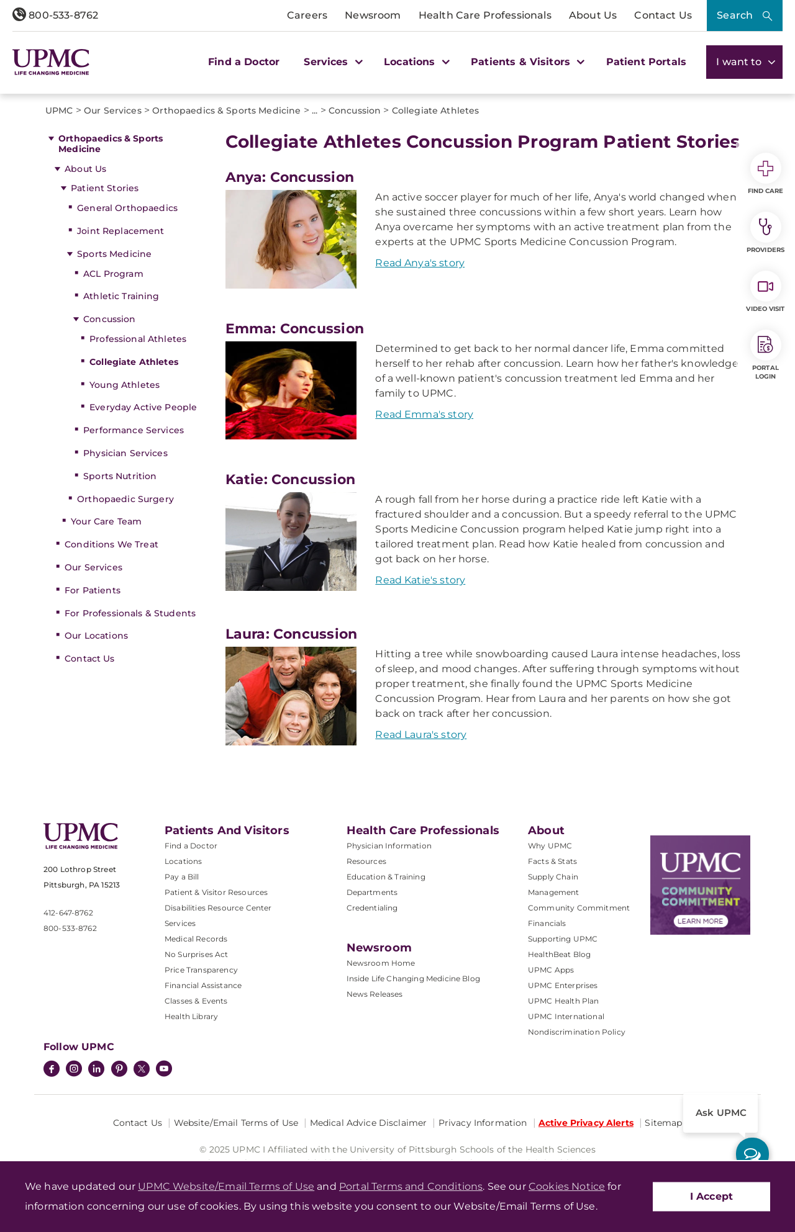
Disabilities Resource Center (218, 907)
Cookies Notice (567, 1186)
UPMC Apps (551, 969)
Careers (307, 15)
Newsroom (373, 15)
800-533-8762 (55, 15)
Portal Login (765, 355)
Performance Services (133, 430)
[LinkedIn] (96, 1070)
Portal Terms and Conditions (411, 1186)
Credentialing (372, 907)
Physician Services (125, 453)
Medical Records (196, 938)
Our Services (93, 567)
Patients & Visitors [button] (526, 62)
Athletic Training (121, 296)
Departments (372, 892)
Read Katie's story (420, 580)
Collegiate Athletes (133, 361)
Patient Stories (105, 188)
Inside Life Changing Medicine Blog (413, 978)
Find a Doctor (243, 62)
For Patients (92, 590)
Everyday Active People (143, 407)
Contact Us (663, 15)
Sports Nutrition (120, 476)
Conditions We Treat (111, 544)
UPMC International (566, 1016)
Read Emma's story (424, 414)
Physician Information (389, 845)
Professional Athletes (137, 338)
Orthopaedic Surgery (125, 499)
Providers (765, 233)
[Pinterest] (119, 1070)
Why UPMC (550, 845)
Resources (366, 861)
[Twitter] (142, 1069)
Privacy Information (482, 1122)
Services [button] (332, 62)
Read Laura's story (420, 734)
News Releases (375, 994)
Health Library (191, 1016)
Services (180, 923)
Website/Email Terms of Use (236, 1122)
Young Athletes (124, 384)
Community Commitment (579, 907)
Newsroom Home (381, 963)
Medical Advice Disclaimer (368, 1122)
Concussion (109, 319)
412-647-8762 (68, 912)
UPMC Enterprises (563, 985)
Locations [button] (415, 62)
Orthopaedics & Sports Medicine (110, 144)
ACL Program (113, 273)
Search (735, 15)
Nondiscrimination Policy (576, 1031)
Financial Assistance (203, 985)
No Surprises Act (197, 954)
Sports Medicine (114, 253)
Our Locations (96, 635)
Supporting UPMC (562, 938)
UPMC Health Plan (563, 1000)
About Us (593, 15)
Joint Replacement (120, 230)
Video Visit (765, 292)
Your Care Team (106, 521)
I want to (744, 62)
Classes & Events (196, 1000)
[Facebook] (51, 1070)
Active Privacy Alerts (586, 1122)
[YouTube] (164, 1070)
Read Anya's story (420, 263)
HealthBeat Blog (559, 954)
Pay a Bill (182, 876)
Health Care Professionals (485, 15)
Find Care (766, 174)
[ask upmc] (752, 1154)
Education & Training (386, 876)
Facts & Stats (552, 861)
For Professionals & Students (130, 613)
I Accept (711, 1196)
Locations (183, 861)
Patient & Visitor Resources (216, 892)
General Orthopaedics (127, 208)
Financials (547, 923)
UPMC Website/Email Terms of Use (226, 1186)
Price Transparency (201, 969)
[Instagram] (74, 1070)
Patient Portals (646, 62)
